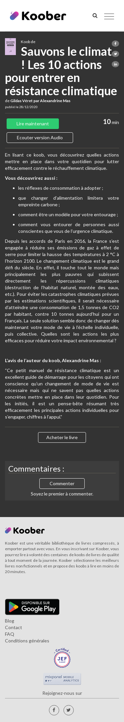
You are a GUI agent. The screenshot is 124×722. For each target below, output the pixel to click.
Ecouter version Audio (40, 137)
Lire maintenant (33, 123)
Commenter (62, 483)
